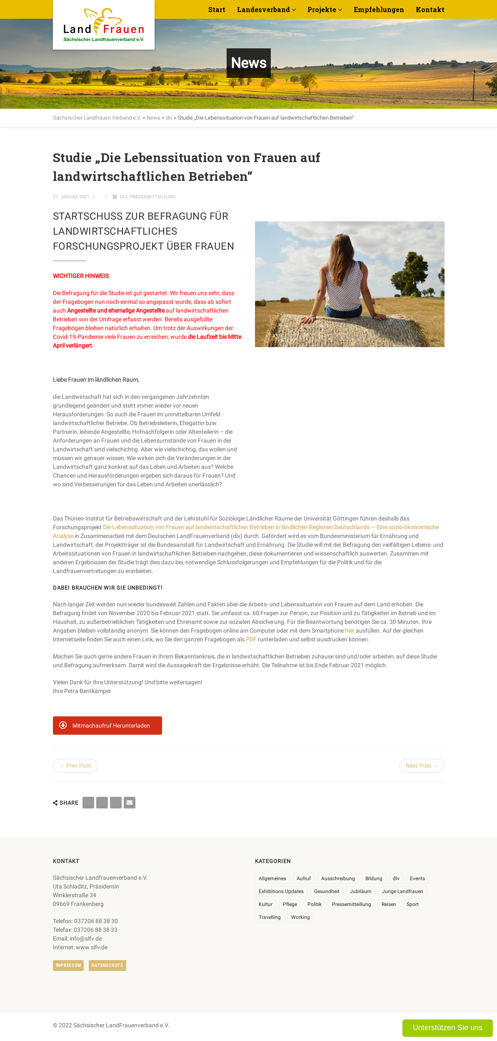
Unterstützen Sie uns (447, 1027)
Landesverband (263, 9)
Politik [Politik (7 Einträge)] (314, 904)
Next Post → (422, 765)
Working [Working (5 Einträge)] (300, 917)
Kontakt (430, 9)
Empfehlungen (379, 9)
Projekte (321, 9)
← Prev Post (75, 765)
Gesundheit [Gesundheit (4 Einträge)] (327, 891)
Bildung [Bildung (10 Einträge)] (373, 878)
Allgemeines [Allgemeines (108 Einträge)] (272, 878)
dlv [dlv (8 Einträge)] (396, 878)
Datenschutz (107, 965)
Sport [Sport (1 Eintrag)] (413, 904)
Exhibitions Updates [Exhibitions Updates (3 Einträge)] (281, 891)
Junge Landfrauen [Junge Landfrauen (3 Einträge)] (402, 891)
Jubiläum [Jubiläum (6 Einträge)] (361, 891)
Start (216, 9)
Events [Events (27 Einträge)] (417, 878)
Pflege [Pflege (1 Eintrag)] (290, 904)
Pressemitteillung (153, 197)
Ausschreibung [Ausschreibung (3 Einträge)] (338, 878)
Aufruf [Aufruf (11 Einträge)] (304, 878)
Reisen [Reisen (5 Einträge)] (389, 904)
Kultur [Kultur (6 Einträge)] (265, 904)
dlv (123, 197)
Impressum (68, 965)
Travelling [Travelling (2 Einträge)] (270, 917)
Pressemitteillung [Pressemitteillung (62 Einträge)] (351, 904)
